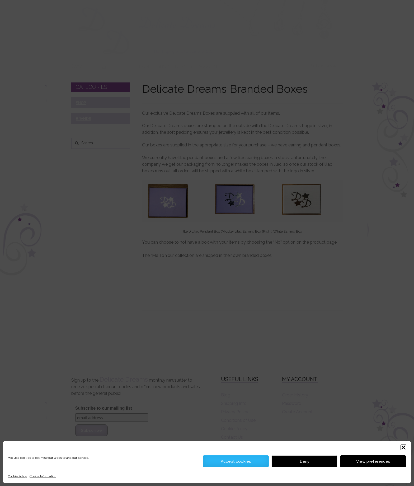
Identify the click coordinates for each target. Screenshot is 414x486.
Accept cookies (236, 461)
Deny (304, 461)
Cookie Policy (17, 476)
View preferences (373, 461)
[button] (403, 447)
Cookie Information (43, 476)
